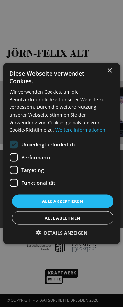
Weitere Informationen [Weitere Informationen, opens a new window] (80, 129)
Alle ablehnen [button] (62, 218)
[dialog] (61, 153)
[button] (61, 233)
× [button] (109, 70)
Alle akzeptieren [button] (62, 201)
